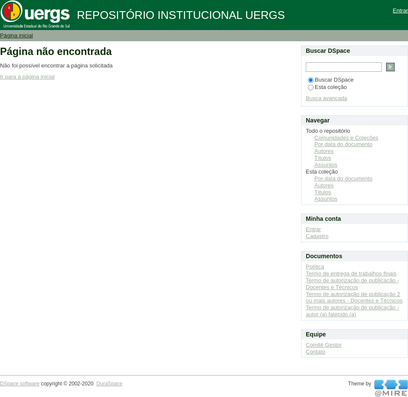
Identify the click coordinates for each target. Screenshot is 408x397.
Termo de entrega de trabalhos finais (351, 273)
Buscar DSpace (330, 79)
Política (315, 266)
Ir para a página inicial (27, 76)
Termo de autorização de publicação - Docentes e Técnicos (352, 283)
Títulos (322, 158)
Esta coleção (327, 87)
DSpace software (20, 384)
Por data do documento (343, 144)
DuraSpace (109, 384)
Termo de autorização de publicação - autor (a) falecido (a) (352, 311)
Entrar (400, 10)
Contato (316, 351)
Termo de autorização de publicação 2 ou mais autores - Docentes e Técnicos (354, 297)
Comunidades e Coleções (346, 137)
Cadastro (317, 236)
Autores (324, 151)
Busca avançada (326, 98)
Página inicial (16, 35)
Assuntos (325, 165)
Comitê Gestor (324, 345)
